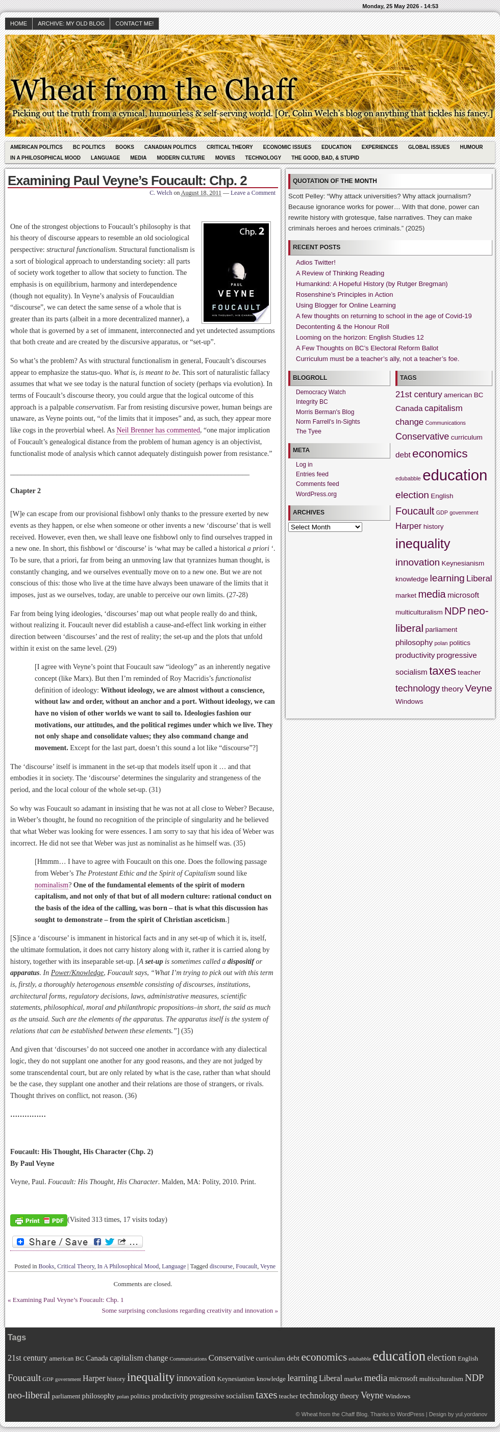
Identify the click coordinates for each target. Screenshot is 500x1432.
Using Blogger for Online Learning (346, 305)
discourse (221, 1266)
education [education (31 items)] (454, 475)
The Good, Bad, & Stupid (325, 158)
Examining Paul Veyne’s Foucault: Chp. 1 (68, 1299)
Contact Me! (134, 23)
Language (105, 158)
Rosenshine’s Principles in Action (344, 294)
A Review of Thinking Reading (340, 273)
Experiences (380, 147)
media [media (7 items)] (431, 594)
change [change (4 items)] (409, 422)
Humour (471, 147)
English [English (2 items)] (442, 496)
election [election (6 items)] (412, 495)
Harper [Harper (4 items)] (408, 526)
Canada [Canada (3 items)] (409, 408)
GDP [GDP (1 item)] (442, 512)
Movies (225, 158)
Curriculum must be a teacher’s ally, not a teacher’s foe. (377, 359)
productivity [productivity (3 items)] (415, 655)
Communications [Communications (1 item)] (446, 423)
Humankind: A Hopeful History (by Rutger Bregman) (372, 284)
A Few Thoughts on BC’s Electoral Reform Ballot (367, 348)
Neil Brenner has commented (158, 430)
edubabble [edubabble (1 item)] (408, 478)
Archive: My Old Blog (71, 23)
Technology (263, 158)
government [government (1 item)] (463, 512)
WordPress (410, 1414)
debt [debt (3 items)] (403, 454)
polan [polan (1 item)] (440, 643)
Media (138, 158)
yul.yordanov (471, 1414)
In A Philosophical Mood (45, 158)
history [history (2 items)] (433, 526)
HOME (18, 23)
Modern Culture (181, 158)
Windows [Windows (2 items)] (409, 701)
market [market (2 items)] (405, 595)
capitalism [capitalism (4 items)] (443, 408)
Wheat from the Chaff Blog (334, 1414)
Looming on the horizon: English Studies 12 (360, 337)
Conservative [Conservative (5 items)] (422, 436)
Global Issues (429, 147)
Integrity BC (312, 401)
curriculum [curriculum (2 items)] (467, 437)
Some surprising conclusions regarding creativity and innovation (187, 1310)
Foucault (246, 1266)
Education (336, 147)
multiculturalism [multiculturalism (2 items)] (419, 612)
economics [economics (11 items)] (439, 453)
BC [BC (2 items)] (479, 395)
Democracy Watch (321, 392)
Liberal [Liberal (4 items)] (479, 578)
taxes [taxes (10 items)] (442, 670)
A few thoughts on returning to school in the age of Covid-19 (384, 316)
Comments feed (317, 484)
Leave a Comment (253, 192)
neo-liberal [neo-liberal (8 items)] (29, 1395)
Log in (304, 464)
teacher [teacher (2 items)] (469, 672)
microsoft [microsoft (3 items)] (463, 595)
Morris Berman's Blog (325, 412)
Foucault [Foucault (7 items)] (414, 511)
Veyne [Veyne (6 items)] (478, 688)
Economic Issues (287, 147)
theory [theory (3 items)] (452, 688)
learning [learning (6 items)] (447, 578)
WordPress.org (316, 494)
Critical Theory (230, 147)
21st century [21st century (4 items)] (418, 394)
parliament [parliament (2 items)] (442, 629)
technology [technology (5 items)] (417, 688)
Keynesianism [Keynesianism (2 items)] (463, 563)
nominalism (51, 885)
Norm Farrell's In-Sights (328, 421)
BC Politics (89, 147)
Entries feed (312, 474)
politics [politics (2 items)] (459, 643)
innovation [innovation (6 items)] (417, 562)
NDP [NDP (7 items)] (455, 611)
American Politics (36, 147)
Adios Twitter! (316, 262)
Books (124, 147)
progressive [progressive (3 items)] (457, 655)
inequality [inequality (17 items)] (423, 543)
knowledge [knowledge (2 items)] (411, 579)
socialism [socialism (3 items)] (411, 672)
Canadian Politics (170, 147)
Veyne (268, 1266)
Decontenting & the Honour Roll (342, 326)
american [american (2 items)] (458, 395)
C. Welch (160, 192)
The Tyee (308, 431)
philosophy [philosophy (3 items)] (414, 642)
